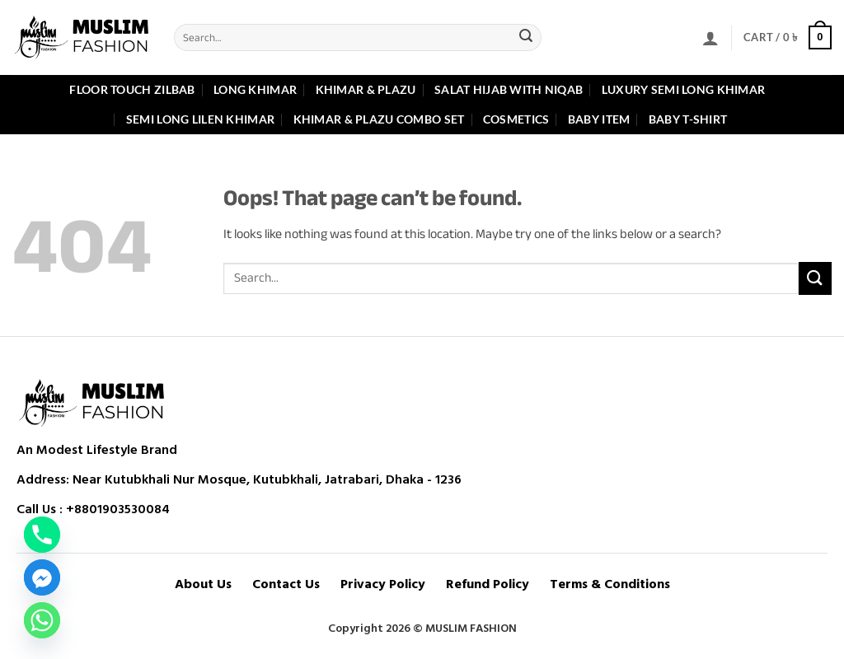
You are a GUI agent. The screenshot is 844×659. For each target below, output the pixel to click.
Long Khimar (255, 89)
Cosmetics (516, 119)
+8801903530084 (118, 509)
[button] (710, 38)
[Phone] (42, 534)
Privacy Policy (382, 584)
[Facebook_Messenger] (42, 577)
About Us (203, 584)
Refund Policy (487, 584)
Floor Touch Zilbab (132, 89)
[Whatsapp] (42, 620)
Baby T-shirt (688, 119)
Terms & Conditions (610, 584)
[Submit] (526, 38)
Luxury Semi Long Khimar (684, 89)
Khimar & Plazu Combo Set (379, 119)
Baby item (599, 119)
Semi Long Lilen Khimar (200, 119)
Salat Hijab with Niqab (508, 89)
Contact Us (286, 584)
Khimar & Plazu (366, 89)
